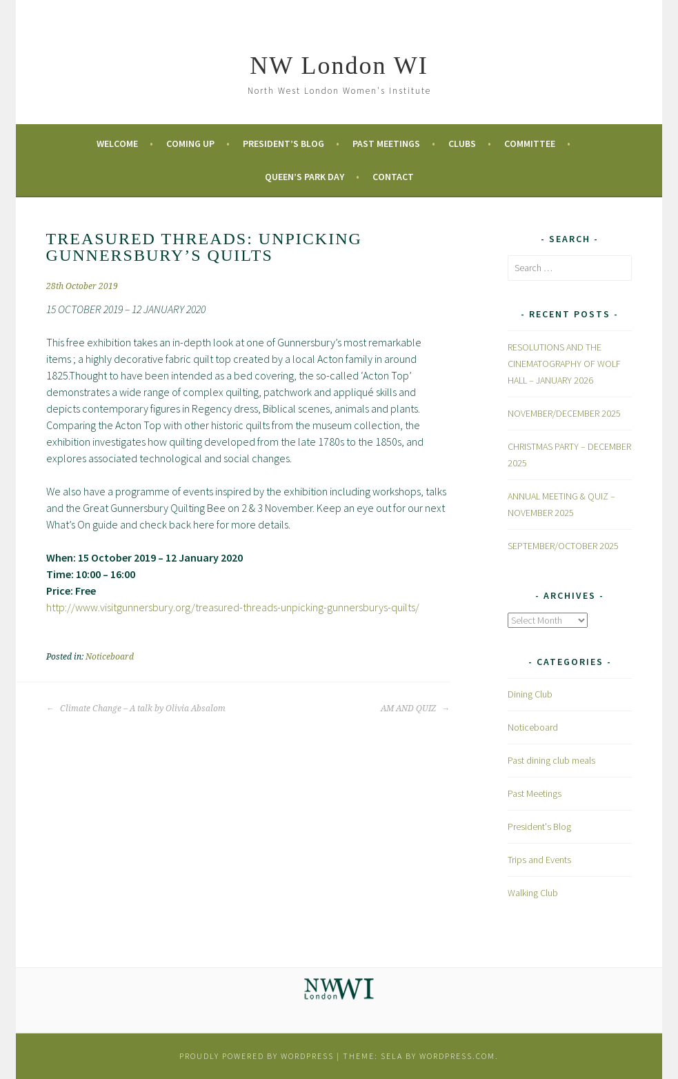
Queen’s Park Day (304, 176)
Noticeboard (110, 657)
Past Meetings (386, 143)
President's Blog (539, 826)
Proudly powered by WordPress (256, 1056)
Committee (529, 143)
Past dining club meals (551, 760)
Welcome (117, 143)
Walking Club (533, 893)
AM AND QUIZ (415, 708)
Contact (393, 176)
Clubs (462, 143)
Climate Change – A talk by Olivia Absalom (136, 708)
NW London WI (339, 65)
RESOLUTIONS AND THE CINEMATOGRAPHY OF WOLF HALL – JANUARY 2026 (564, 363)
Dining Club (530, 694)
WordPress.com (457, 1056)
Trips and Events (539, 859)
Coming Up (190, 143)
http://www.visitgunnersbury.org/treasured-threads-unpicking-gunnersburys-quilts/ (232, 607)
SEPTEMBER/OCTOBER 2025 (563, 546)
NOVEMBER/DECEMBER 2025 (564, 413)
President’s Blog (283, 143)
